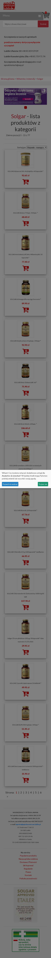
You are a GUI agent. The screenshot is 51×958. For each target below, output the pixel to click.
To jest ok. (42, 484)
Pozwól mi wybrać (10, 484)
